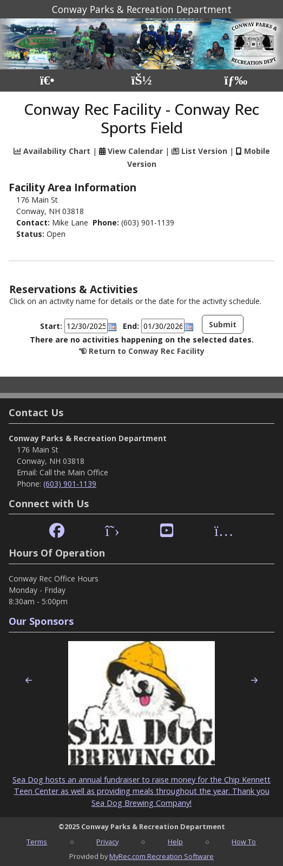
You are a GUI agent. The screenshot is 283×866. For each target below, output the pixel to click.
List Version (204, 151)
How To (244, 841)
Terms (37, 841)
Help (175, 841)
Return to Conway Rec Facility (147, 351)
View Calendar (135, 151)
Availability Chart (52, 151)
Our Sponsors (41, 621)
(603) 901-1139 (69, 484)
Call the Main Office (74, 472)
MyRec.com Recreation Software (161, 856)
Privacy (107, 841)
